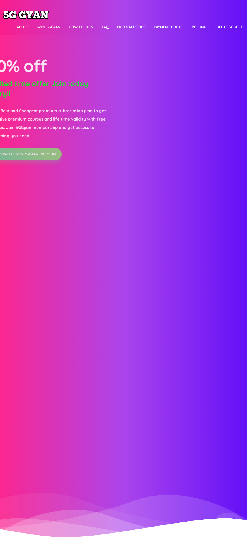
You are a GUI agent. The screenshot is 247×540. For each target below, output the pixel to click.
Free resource (229, 27)
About (23, 27)
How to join (81, 27)
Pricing (199, 27)
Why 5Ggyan (48, 27)
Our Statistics (131, 27)
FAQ (105, 27)
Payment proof (168, 27)
